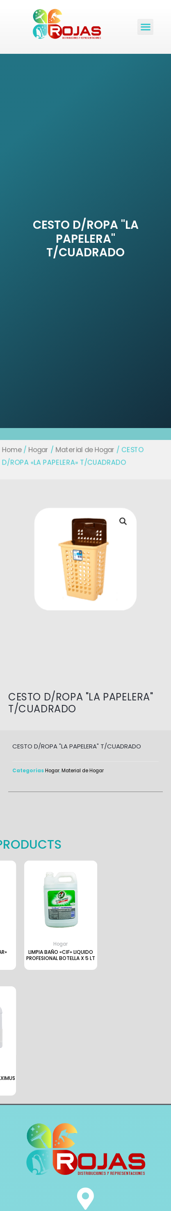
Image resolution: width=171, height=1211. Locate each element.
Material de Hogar (85, 450)
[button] (145, 27)
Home (13, 450)
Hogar (39, 450)
